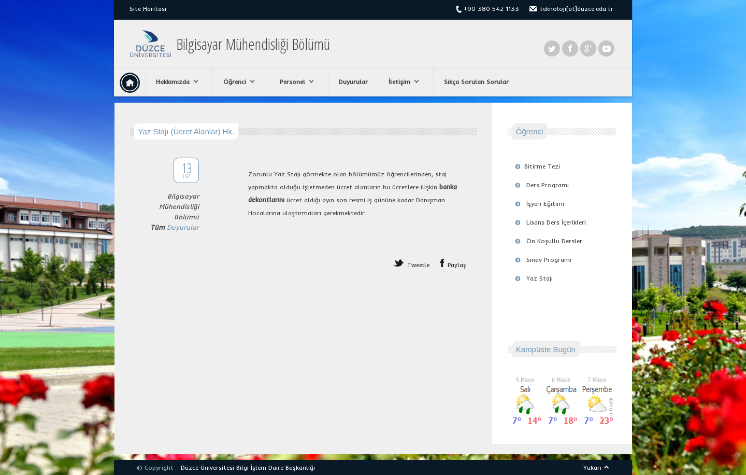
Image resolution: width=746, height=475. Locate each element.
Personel (294, 82)
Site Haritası (148, 8)
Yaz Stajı (539, 278)
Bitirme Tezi (542, 166)
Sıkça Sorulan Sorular (476, 82)
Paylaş (457, 265)
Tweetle (418, 265)
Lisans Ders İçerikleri (556, 222)
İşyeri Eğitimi (545, 203)
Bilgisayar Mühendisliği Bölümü (253, 44)
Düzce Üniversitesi (207, 467)
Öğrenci (236, 82)
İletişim (401, 82)
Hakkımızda (175, 82)
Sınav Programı (548, 259)
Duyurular (353, 82)
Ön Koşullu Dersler (554, 241)
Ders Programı (547, 185)
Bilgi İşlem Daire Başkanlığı (275, 467)
